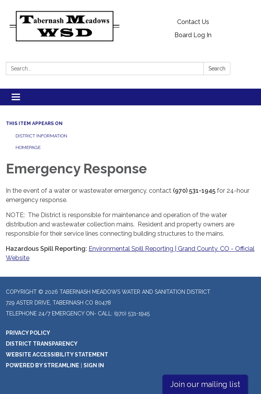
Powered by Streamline (42, 365)
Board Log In (193, 35)
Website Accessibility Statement (57, 354)
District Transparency (42, 344)
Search (216, 68)
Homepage (28, 147)
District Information (41, 136)
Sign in (94, 365)
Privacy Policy (28, 333)
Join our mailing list (205, 384)
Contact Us (193, 22)
